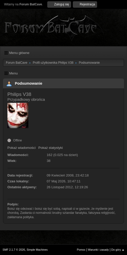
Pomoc (81, 249)
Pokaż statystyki (50, 148)
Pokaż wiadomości (21, 148)
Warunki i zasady (98, 249)
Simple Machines (37, 249)
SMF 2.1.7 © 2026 (14, 249)
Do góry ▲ (117, 249)
